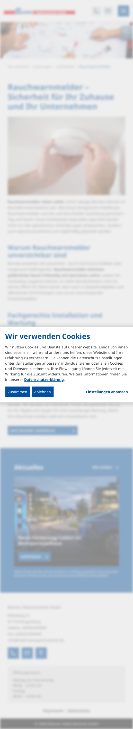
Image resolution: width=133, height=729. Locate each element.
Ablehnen (42, 391)
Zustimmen (17, 391)
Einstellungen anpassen (107, 391)
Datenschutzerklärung (44, 379)
